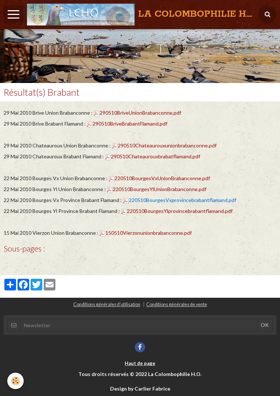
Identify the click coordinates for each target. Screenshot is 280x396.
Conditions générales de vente (176, 304)
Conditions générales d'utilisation (106, 304)
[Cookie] (15, 381)
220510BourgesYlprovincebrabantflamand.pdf (177, 211)
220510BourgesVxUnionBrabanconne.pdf (159, 178)
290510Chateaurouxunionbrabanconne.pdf (164, 145)
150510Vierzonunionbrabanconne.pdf (146, 233)
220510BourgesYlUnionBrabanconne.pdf (156, 189)
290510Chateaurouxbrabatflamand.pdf (152, 156)
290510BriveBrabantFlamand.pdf (127, 123)
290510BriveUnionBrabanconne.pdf (137, 113)
